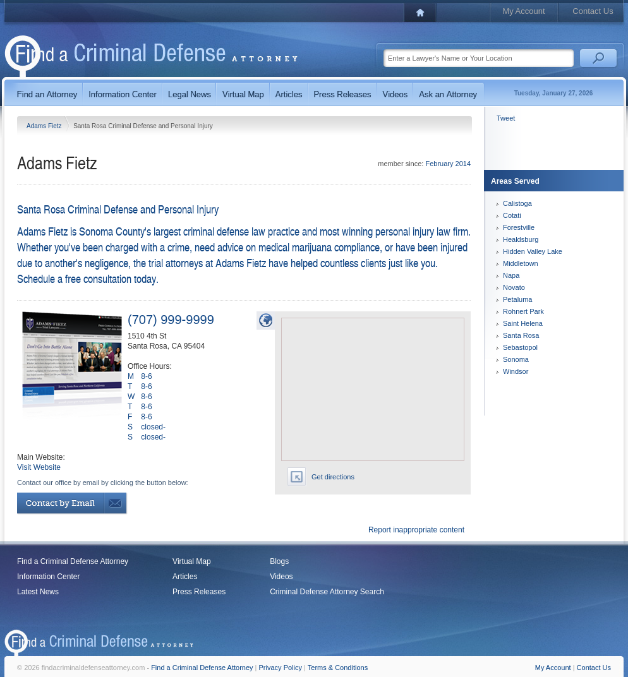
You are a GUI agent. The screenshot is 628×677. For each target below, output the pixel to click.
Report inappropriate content (416, 529)
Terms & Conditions (338, 667)
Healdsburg (520, 239)
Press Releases (199, 591)
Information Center (48, 576)
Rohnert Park (523, 311)
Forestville (518, 227)
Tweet (506, 118)
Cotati (512, 215)
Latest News (38, 591)
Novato (514, 287)
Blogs (279, 561)
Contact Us (592, 11)
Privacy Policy (280, 667)
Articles (184, 576)
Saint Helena (523, 323)
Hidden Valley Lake (532, 251)
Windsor (515, 371)
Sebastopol (520, 347)
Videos (281, 576)
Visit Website (39, 467)
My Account (523, 11)
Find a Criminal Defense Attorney (72, 561)
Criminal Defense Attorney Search (327, 591)
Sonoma (516, 359)
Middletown (520, 263)
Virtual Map (191, 561)
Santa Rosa (521, 335)
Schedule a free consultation (74, 278)
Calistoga (517, 203)
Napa (511, 275)
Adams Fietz (45, 126)
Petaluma (517, 299)
